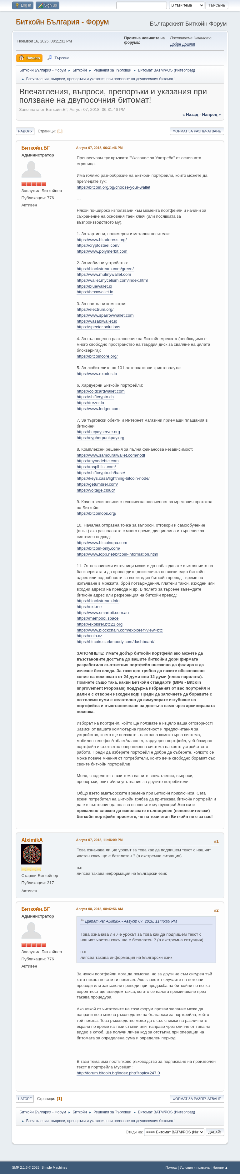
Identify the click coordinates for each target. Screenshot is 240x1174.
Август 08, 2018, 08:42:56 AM (99, 909)
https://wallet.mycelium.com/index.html (112, 280)
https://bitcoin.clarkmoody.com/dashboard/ (115, 641)
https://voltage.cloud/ (96, 490)
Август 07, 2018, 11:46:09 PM (99, 840)
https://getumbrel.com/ (97, 484)
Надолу (25, 131)
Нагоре (25, 1099)
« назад (190, 114)
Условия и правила (194, 1167)
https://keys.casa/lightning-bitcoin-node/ (113, 478)
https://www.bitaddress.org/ (102, 239)
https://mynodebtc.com (97, 460)
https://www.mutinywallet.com (104, 274)
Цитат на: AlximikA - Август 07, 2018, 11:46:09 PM (131, 921)
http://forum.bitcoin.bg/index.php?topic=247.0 (118, 1073)
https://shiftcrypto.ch (95, 396)
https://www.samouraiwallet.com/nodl (111, 455)
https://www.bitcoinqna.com (102, 542)
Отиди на (134, 1132)
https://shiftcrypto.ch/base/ (101, 472)
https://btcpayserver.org (98, 431)
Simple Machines (54, 1167)
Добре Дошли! (182, 44)
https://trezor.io (90, 402)
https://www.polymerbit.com (102, 251)
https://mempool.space (97, 618)
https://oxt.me (89, 606)
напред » (211, 114)
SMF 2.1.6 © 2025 (25, 1167)
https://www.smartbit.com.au (103, 612)
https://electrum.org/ (95, 309)
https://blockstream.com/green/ (105, 268)
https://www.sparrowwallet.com (105, 315)
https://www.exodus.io (97, 373)
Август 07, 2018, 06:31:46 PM (99, 148)
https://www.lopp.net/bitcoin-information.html (117, 554)
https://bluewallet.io (94, 286)
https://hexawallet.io (95, 292)
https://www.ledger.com (98, 408)
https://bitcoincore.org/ (97, 356)
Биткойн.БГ (35, 148)
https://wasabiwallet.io (97, 321)
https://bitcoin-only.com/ (98, 548)
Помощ (171, 1167)
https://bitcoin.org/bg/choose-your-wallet (113, 187)
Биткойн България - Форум (62, 21)
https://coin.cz (89, 635)
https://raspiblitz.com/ (96, 466)
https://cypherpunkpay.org (100, 437)
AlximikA (31, 840)
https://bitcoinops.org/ (96, 513)
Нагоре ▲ (220, 1167)
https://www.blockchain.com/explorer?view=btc (119, 630)
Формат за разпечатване (197, 131)
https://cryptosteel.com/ (98, 245)
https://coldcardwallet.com (100, 391)
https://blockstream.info (98, 600)
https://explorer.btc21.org (99, 624)
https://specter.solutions (98, 326)
